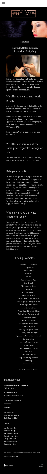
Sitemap (11, 465)
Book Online (7, 403)
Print (6, 465)
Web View (41, 466)
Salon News (36, 452)
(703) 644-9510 (9, 388)
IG (14, 456)
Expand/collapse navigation (23, 3)
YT (17, 456)
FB (12, 456)
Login (42, 465)
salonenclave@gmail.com (14, 395)
